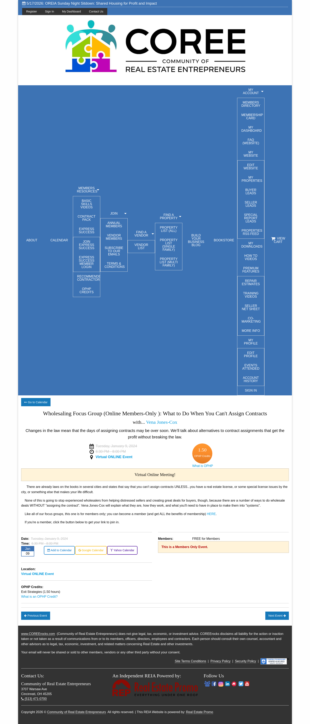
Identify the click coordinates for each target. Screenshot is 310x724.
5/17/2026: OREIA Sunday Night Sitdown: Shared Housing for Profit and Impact (89, 3)
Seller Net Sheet (251, 307)
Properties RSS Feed (252, 232)
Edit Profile (251, 354)
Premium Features (250, 269)
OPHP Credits (87, 290)
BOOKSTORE (224, 240)
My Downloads (251, 245)
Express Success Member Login (86, 262)
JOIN (114, 213)
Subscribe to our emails (114, 251)
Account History (251, 379)
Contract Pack (87, 218)
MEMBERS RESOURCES (87, 189)
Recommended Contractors (88, 278)
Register (31, 11)
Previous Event (35, 615)
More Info (251, 330)
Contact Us (96, 11)
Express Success (86, 230)
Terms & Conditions (114, 265)
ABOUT (31, 240)
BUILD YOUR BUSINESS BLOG (196, 240)
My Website (251, 154)
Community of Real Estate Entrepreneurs (76, 712)
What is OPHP (202, 466)
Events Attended (250, 367)
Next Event (277, 615)
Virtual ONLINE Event (114, 457)
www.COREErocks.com (38, 634)
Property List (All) (169, 229)
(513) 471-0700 (34, 698)
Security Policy (245, 661)
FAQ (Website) (251, 141)
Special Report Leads (251, 218)
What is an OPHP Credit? (39, 596)
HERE (211, 514)
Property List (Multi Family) (169, 262)
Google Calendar (91, 550)
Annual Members (114, 224)
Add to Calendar (59, 550)
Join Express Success (86, 245)
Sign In (49, 11)
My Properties (252, 179)
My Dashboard (71, 11)
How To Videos (250, 257)
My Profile (251, 341)
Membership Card (252, 116)
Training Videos (250, 295)
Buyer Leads (250, 191)
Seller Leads (251, 204)
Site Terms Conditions (190, 661)
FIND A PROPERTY (169, 216)
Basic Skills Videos (87, 204)
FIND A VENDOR (141, 233)
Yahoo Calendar (122, 550)
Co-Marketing (251, 320)
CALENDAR (59, 240)
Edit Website (251, 166)
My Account (251, 91)
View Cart (278, 240)
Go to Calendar (36, 402)
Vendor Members (114, 237)
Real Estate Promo (199, 712)
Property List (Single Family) (169, 244)
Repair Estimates (251, 282)
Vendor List (141, 246)
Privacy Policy (221, 661)
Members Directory (250, 104)
